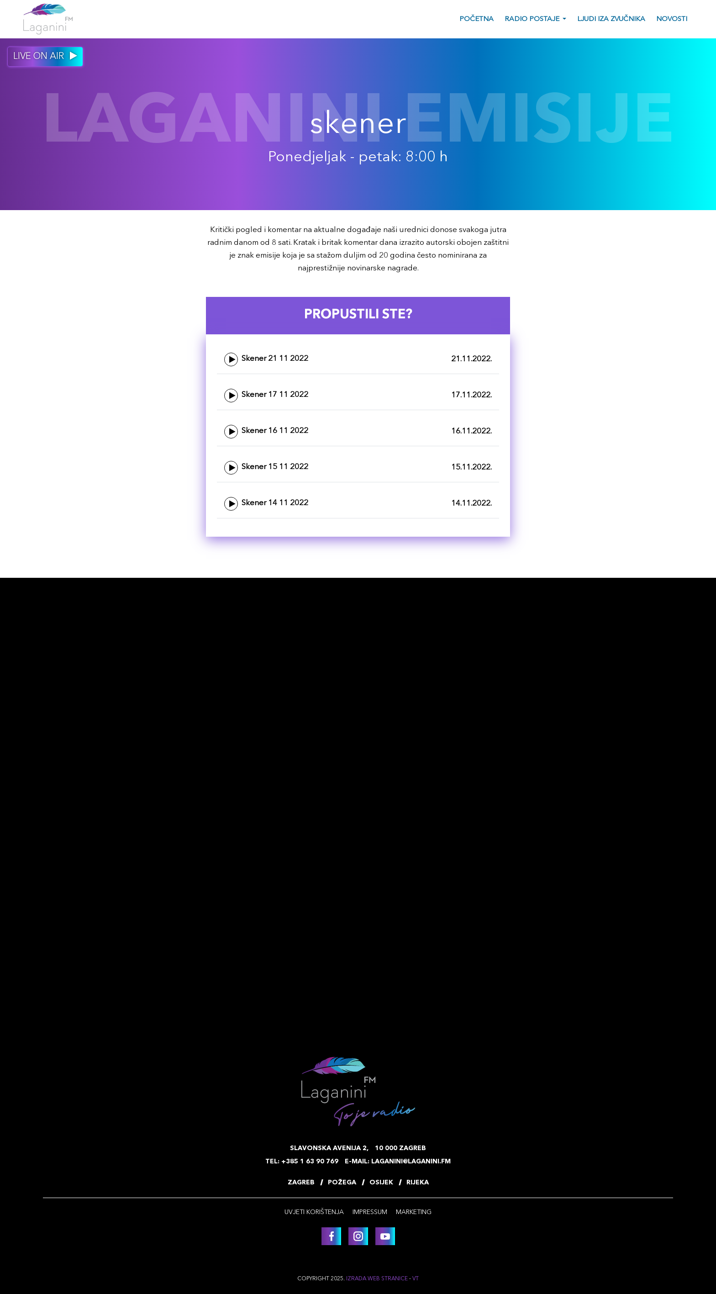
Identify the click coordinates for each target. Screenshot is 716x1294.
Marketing (414, 1212)
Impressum (370, 1212)
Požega (342, 1182)
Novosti (671, 19)
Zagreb (301, 1182)
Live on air (45, 56)
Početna (476, 19)
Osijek (381, 1182)
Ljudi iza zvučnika (611, 19)
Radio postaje (532, 19)
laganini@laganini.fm (411, 1161)
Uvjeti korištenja (314, 1212)
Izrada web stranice (377, 1279)
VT (415, 1279)
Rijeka (417, 1182)
